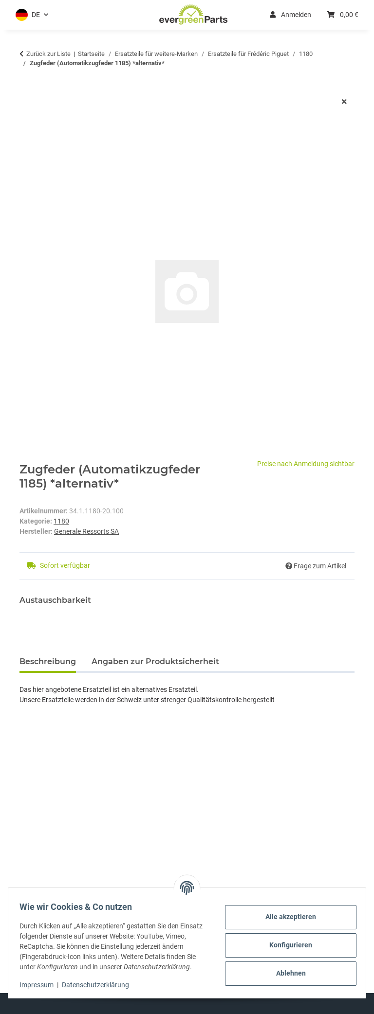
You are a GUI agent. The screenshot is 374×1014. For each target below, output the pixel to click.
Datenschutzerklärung (99, 985)
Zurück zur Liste (48, 53)
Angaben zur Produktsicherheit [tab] (155, 661)
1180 (61, 521)
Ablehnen (286, 968)
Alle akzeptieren (286, 912)
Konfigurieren (286, 940)
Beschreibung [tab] (47, 661)
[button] (32, 15)
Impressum (41, 985)
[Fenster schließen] (344, 101)
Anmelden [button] (290, 14)
